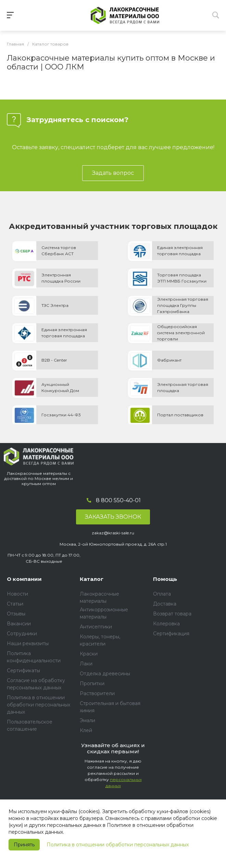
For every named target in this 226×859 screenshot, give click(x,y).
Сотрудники (22, 633)
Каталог (91, 579)
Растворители (97, 693)
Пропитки (92, 683)
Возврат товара (172, 614)
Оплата (162, 594)
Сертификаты (23, 670)
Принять (24, 845)
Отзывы (16, 614)
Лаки (86, 664)
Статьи (15, 604)
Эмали (87, 720)
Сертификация (171, 633)
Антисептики (96, 627)
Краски (89, 654)
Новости (17, 594)
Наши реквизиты (28, 643)
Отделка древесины (105, 674)
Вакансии (19, 624)
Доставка (164, 604)
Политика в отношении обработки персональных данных (118, 845)
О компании (24, 579)
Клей (86, 730)
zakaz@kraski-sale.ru (113, 532)
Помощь (165, 579)
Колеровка (166, 624)
